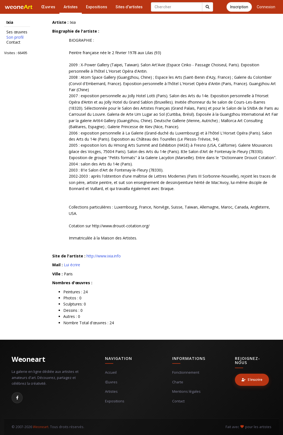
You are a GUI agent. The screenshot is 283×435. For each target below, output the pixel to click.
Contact (13, 42)
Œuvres (48, 7)
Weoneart (28, 359)
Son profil (14, 37)
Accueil (111, 372)
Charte (177, 382)
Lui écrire (72, 264)
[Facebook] (17, 397)
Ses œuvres (16, 32)
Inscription (239, 7)
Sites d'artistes (129, 7)
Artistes (71, 7)
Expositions (96, 7)
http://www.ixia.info (104, 256)
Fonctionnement (185, 372)
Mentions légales (186, 391)
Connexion (266, 7)
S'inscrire (252, 379)
